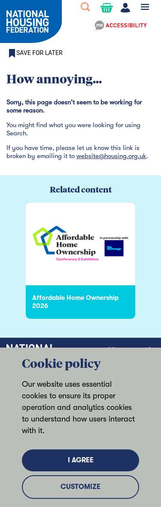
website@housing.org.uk (111, 156)
